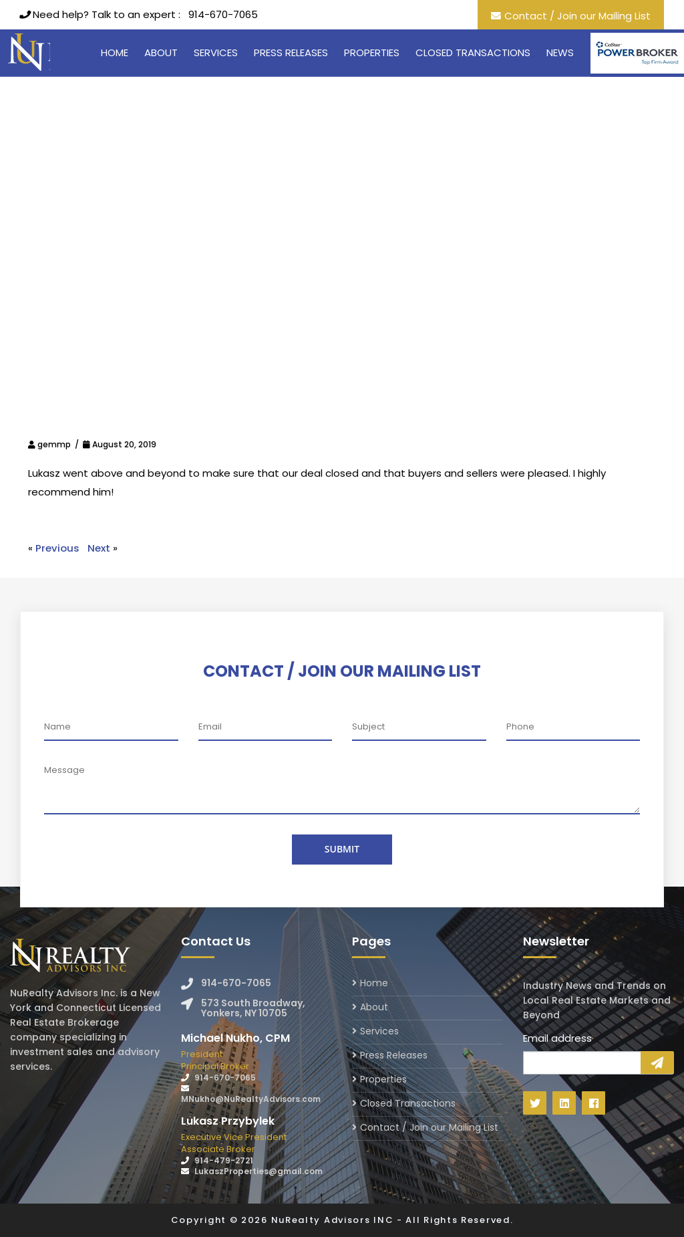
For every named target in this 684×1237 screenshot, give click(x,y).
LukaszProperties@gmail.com (258, 1171)
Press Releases (291, 52)
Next (99, 548)
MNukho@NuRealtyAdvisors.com (251, 1099)
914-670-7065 (223, 14)
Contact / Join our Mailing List (577, 16)
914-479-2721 (223, 1160)
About (161, 52)
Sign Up (657, 1062)
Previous (57, 548)
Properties (371, 52)
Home (114, 52)
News (560, 52)
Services (216, 52)
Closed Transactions (472, 52)
